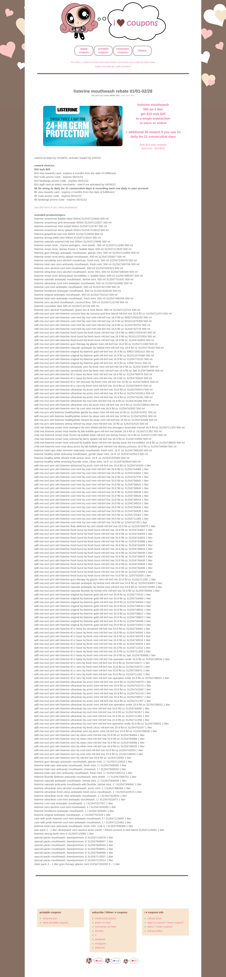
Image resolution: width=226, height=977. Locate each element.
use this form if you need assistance (56, 207)
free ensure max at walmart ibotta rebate (136, 62)
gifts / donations (124, 66)
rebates (142, 50)
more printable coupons (56, 922)
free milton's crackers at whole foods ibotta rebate (93, 62)
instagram (100, 943)
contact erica (154, 918)
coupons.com (50, 918)
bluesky (99, 930)
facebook (100, 939)
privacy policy (154, 930)
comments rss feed (105, 926)
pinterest (100, 947)
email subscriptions (105, 918)
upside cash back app (105, 66)
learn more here (127, 95)
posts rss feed (103, 922)
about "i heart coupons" (160, 926)
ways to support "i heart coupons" (165, 922)
